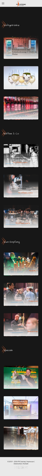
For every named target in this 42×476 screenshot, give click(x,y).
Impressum (30, 461)
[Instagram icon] (26, 468)
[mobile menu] (3, 3)
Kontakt (25, 464)
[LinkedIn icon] (22, 468)
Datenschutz (18, 464)
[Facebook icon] (15, 468)
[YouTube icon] (19, 468)
